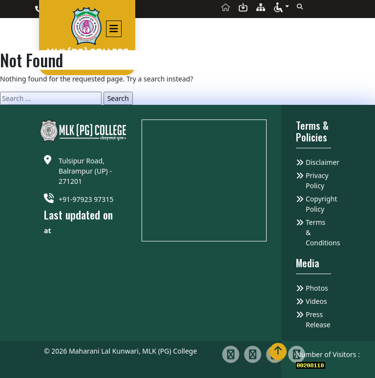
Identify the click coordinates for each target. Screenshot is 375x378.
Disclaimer (318, 162)
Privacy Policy (317, 180)
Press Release (318, 319)
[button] (281, 6)
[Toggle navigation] (113, 28)
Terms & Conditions (318, 232)
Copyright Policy (318, 204)
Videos (316, 301)
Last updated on (78, 214)
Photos (317, 288)
